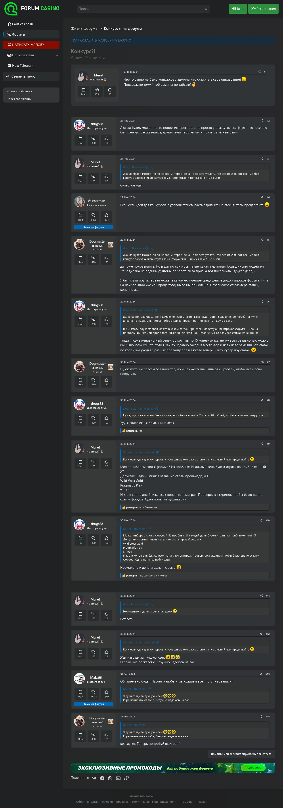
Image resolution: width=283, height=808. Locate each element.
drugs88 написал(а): (136, 167)
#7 (268, 362)
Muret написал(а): (135, 528)
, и (146, 575)
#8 (268, 400)
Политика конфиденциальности (154, 801)
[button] (56, 55)
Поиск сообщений (19, 99)
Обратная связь (87, 801)
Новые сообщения (19, 91)
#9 (268, 443)
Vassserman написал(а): (139, 452)
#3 (268, 158)
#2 (268, 120)
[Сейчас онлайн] (83, 128)
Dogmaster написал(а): (138, 310)
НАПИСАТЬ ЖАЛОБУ (28, 44)
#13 (268, 674)
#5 (268, 239)
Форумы (18, 34)
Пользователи (23, 55)
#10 (268, 520)
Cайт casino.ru (22, 24)
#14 (268, 716)
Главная (202, 801)
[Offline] (86, 79)
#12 (268, 633)
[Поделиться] (259, 71)
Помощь (186, 801)
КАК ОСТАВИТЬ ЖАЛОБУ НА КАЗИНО (102, 40)
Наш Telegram (23, 65)
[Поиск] (143, 9)
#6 (268, 301)
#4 (268, 197)
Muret (78, 58)
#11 (268, 595)
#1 (265, 71)
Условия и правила (115, 801)
